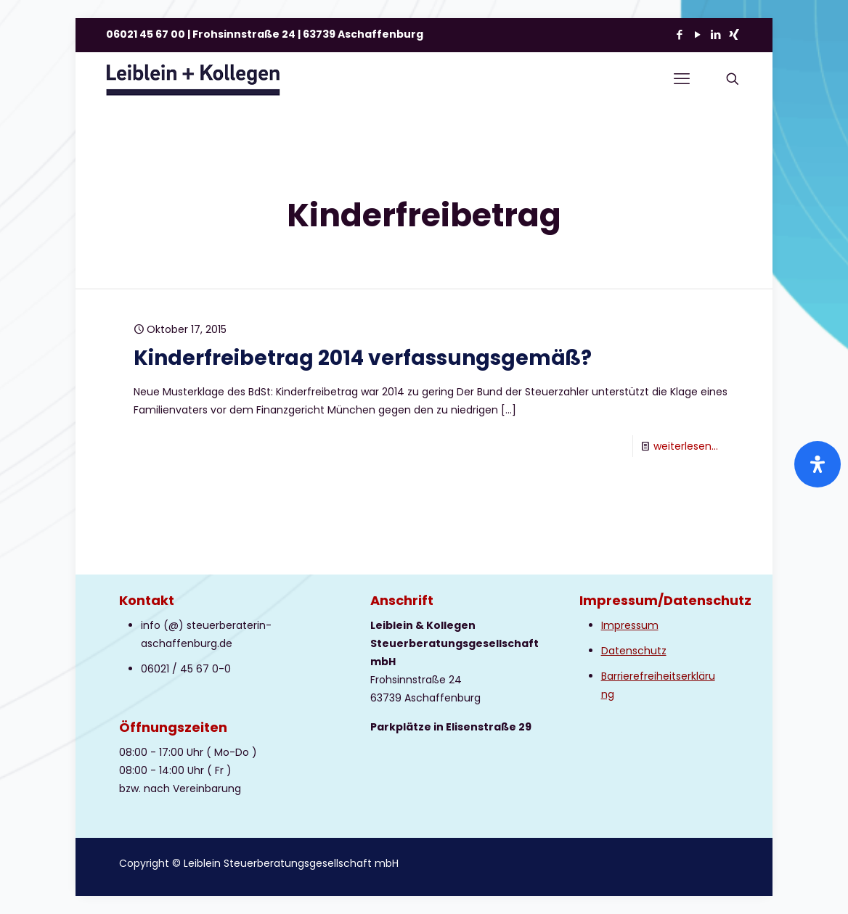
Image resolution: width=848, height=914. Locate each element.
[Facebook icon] (679, 34)
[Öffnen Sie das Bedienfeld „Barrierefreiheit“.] (817, 464)
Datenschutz (633, 650)
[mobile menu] (681, 79)
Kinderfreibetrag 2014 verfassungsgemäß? (363, 358)
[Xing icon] (733, 34)
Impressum (630, 625)
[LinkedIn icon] (715, 34)
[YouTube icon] (697, 34)
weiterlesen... (685, 446)
